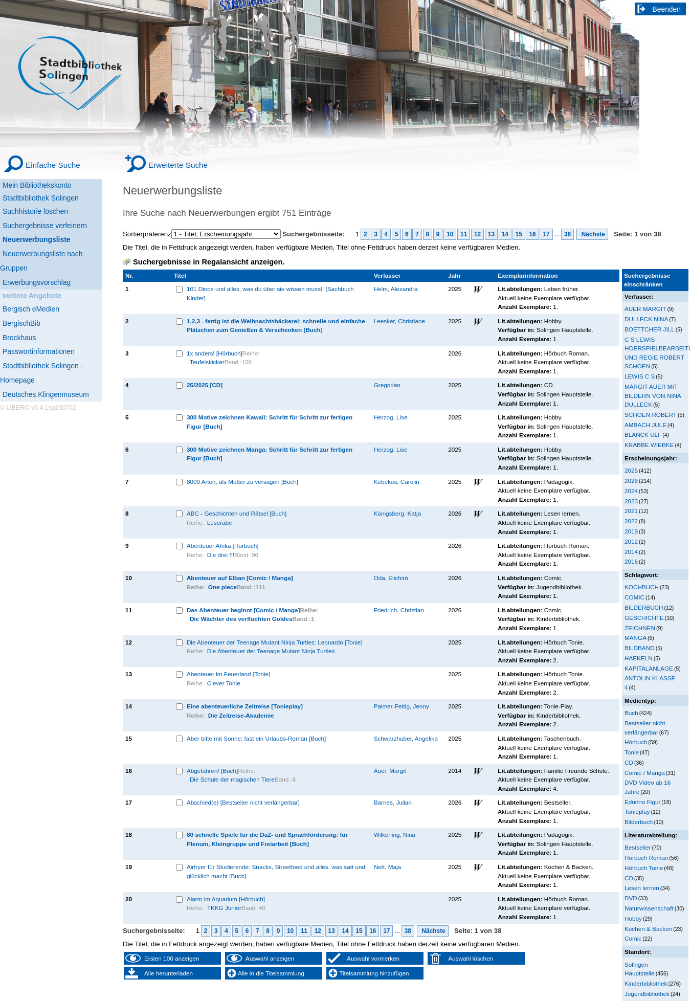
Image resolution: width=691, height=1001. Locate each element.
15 (519, 234)
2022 (631, 521)
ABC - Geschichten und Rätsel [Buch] (236, 513)
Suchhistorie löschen (35, 211)
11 (463, 234)
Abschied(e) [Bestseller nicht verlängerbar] (243, 802)
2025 (631, 470)
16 (532, 234)
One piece (222, 587)
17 (546, 234)
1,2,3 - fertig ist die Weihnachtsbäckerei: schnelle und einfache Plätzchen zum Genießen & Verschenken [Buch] (276, 325)
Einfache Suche (53, 165)
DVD (631, 898)
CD (629, 762)
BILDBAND (640, 647)
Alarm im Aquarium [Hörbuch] (226, 899)
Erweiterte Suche (178, 165)
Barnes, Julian (393, 802)
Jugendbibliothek (647, 993)
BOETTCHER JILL (650, 329)
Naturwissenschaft (649, 908)
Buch (631, 712)
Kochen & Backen (648, 928)
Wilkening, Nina (394, 834)
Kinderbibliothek (646, 983)
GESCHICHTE (644, 617)
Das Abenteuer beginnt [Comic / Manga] (243, 610)
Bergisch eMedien (31, 309)
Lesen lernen (642, 887)
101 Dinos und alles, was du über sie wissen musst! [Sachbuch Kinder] (270, 293)
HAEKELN (639, 658)
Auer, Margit (390, 770)
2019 (631, 531)
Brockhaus (19, 337)
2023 (631, 501)
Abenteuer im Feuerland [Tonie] (229, 674)
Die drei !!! (220, 554)
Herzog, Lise (391, 417)
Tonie (632, 752)
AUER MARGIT (645, 308)
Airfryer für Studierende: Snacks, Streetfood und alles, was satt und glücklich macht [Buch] (276, 871)
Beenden (667, 9)
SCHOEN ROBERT (651, 414)
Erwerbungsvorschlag (37, 282)
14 (505, 234)
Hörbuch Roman (646, 857)
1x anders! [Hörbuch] (214, 353)
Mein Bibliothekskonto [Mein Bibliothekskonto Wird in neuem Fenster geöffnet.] (37, 185)
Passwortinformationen (39, 351)
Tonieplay (637, 811)
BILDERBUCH (644, 607)
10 (450, 234)
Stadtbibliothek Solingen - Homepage (41, 373)
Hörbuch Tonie (644, 867)
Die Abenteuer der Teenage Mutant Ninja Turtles (271, 651)
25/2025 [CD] (204, 385)
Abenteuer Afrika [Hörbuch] (223, 545)
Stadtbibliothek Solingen (41, 198)
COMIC (634, 597)
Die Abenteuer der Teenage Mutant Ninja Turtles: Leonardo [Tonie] (275, 642)
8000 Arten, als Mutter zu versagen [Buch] (242, 481)
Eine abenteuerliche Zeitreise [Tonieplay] (245, 706)
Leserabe (219, 522)
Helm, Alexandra (396, 288)
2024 (631, 490)
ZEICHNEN (640, 628)
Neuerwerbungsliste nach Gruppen (41, 261)
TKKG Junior (224, 907)
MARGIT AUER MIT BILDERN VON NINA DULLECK (653, 395)
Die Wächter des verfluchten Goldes (241, 618)
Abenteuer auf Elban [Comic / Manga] (240, 577)
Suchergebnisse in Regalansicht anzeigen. (208, 262)
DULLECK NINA (646, 319)
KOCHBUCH (642, 587)
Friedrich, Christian (399, 610)
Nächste (592, 234)
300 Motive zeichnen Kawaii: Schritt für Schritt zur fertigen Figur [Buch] (269, 422)
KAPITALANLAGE (649, 668)
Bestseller (638, 847)
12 (477, 234)
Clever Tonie (223, 683)
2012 (631, 541)
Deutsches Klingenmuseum (46, 394)
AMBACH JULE (645, 424)
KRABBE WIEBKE (649, 444)
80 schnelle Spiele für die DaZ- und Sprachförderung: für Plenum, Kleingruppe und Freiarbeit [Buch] (267, 839)
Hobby (633, 918)
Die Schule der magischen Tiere (232, 779)
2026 (631, 480)
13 (491, 234)
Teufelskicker (207, 362)
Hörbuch (636, 742)
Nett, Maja (387, 866)
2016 (631, 561)
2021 (631, 510)
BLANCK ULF (643, 434)
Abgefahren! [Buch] (212, 770)
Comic (633, 938)
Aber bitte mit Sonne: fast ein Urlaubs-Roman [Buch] (256, 738)
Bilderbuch (639, 821)
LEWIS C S (640, 376)
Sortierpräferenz (147, 234)
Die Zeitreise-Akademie (241, 715)
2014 (631, 551)
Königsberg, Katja (397, 513)
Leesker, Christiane (399, 321)
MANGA (636, 637)
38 (567, 234)
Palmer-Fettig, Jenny (401, 706)
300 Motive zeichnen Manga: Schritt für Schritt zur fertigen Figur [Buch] (269, 454)
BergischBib (21, 323)
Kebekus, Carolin (396, 481)
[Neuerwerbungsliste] (51, 238)
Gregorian (387, 385)
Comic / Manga (645, 772)
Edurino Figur (642, 801)
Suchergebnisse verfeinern (45, 225)
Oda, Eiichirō (391, 577)
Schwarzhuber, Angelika (406, 738)
